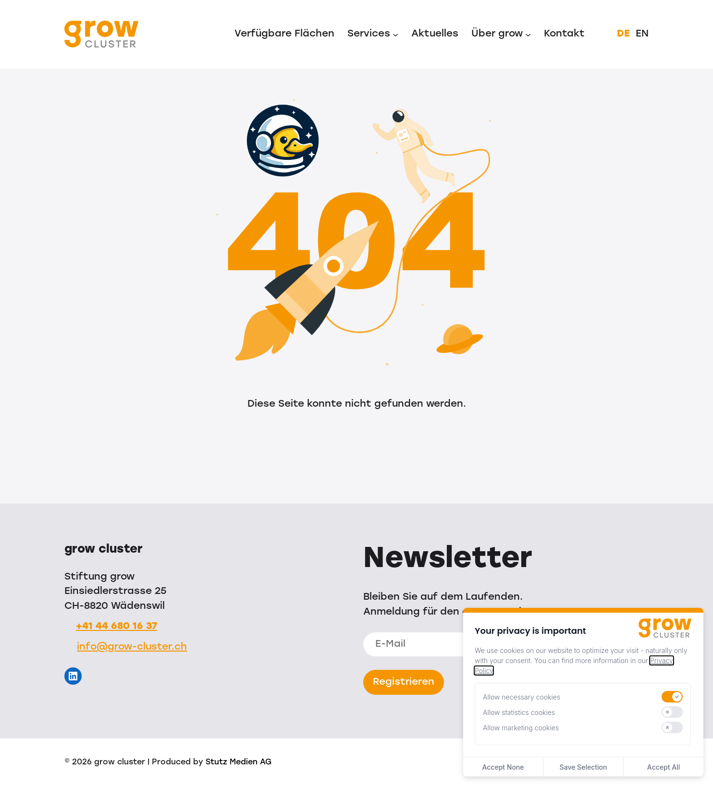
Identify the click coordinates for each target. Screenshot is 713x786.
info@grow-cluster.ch (132, 647)
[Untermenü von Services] (395, 34)
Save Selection (583, 767)
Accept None (503, 767)
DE (623, 34)
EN (642, 34)
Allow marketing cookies (521, 728)
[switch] (672, 696)
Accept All (663, 767)
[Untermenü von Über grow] (528, 34)
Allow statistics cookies (519, 712)
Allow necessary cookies (521, 697)
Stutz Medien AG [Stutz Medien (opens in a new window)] (238, 762)
